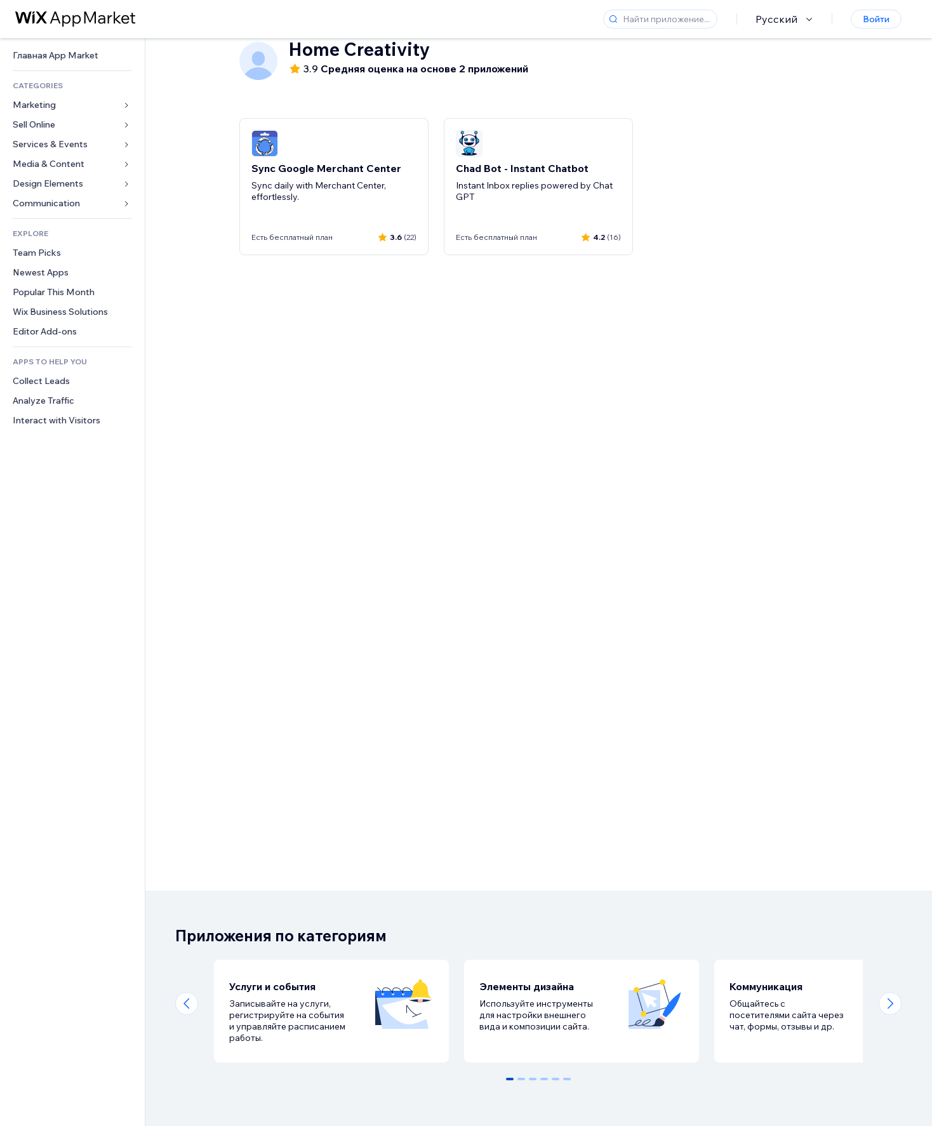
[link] (72, 55)
